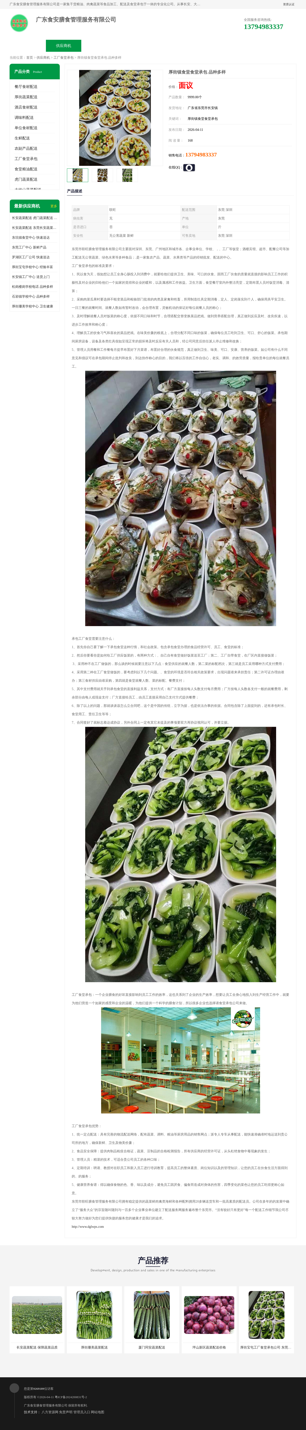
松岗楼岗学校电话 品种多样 (32, 286)
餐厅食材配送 (26, 87)
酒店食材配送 (26, 107)
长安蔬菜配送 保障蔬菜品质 (37, 1347)
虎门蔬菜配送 (26, 179)
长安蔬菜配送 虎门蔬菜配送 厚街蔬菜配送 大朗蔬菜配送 (34, 218)
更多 (53, 206)
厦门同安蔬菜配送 (151, 1347)
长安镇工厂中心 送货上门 (31, 277)
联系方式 (243, 46)
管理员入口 (81, 1412)
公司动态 (171, 46)
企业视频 (99, 46)
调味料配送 (24, 117)
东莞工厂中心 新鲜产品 (29, 247)
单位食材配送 (26, 128)
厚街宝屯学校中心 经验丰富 (32, 267)
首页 (29, 57)
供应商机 (63, 46)
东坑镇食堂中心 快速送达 (31, 237)
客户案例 (207, 46)
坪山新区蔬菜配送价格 (209, 1347)
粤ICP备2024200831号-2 (71, 1397)
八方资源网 (50, 1412)
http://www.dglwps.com (88, 1226)
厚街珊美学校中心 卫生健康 (32, 306)
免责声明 (65, 1412)
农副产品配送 (26, 148)
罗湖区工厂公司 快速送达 (31, 257)
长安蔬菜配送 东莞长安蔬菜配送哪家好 (34, 228)
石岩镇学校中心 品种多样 (31, 296)
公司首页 (27, 46)
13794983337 (201, 154)
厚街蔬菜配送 (26, 97)
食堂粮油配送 (26, 169)
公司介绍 (135, 46)
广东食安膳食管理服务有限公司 (45, 1405)
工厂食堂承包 (64, 57)
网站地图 (97, 1412)
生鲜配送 (22, 138)
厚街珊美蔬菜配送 (94, 1347)
